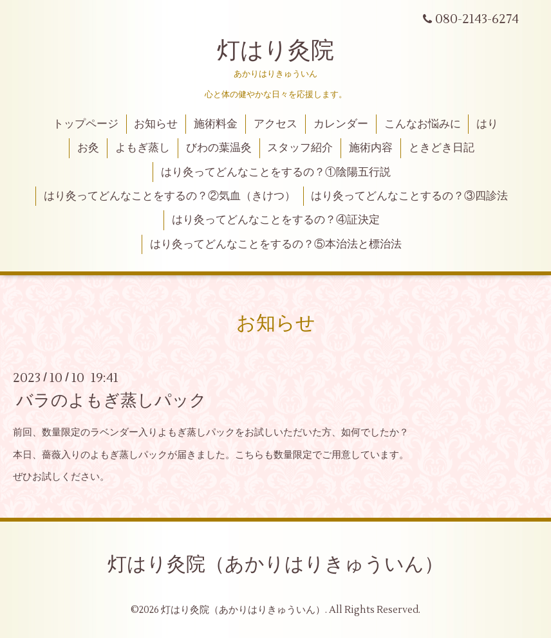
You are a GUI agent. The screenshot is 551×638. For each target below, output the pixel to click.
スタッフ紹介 (300, 148)
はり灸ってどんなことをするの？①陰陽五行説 (276, 172)
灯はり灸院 (275, 51)
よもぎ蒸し (142, 148)
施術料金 (216, 124)
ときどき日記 (441, 148)
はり (487, 124)
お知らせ (156, 124)
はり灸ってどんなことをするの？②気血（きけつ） (169, 196)
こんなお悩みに (422, 124)
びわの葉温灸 (219, 148)
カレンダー (340, 124)
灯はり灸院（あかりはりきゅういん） (275, 564)
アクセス (275, 124)
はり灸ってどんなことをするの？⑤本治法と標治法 (276, 244)
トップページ (85, 124)
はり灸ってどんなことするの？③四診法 (409, 196)
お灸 (88, 148)
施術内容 (371, 148)
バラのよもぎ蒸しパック (111, 401)
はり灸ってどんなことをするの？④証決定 (276, 220)
